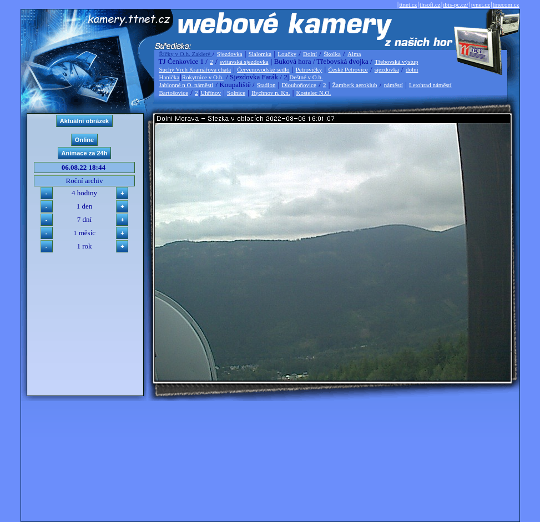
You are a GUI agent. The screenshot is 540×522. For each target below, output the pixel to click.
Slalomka (260, 53)
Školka (332, 53)
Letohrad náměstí (430, 85)
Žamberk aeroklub (354, 85)
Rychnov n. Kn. (270, 92)
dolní (412, 69)
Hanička (169, 77)
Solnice (236, 92)
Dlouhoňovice (299, 85)
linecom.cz (506, 4)
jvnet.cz (480, 4)
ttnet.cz (408, 4)
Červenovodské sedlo (263, 69)
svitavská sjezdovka (244, 61)
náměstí (393, 85)
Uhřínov (210, 92)
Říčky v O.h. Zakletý (185, 53)
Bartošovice (174, 92)
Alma (354, 53)
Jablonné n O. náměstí (186, 85)
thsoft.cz (430, 4)
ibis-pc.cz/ (455, 4)
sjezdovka (387, 69)
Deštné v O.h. (306, 77)
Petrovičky (309, 69)
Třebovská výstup (396, 61)
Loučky (286, 53)
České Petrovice (347, 69)
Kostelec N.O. (313, 92)
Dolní (310, 53)
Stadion (266, 85)
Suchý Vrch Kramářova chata (195, 69)
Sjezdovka (230, 53)
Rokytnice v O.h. (203, 77)
